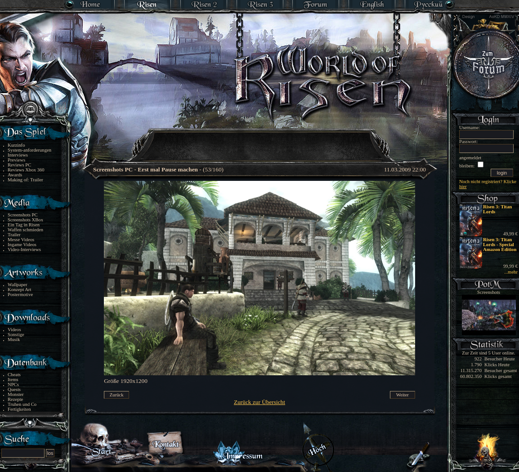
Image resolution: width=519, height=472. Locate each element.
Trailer (14, 234)
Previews (16, 159)
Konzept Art (19, 289)
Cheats (14, 374)
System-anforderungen (29, 150)
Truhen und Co (22, 404)
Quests (14, 389)
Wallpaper (17, 284)
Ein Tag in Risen (24, 224)
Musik (14, 339)
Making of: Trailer (25, 179)
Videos (14, 329)
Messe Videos (21, 239)
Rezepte (15, 399)
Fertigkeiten (19, 409)
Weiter (402, 394)
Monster (16, 394)
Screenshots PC (23, 214)
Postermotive (20, 294)
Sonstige (16, 334)
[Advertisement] (260, 139)
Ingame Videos (22, 244)
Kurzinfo (16, 145)
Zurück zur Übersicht (259, 402)
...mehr (511, 272)
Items (13, 379)
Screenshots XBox (25, 219)
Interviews (18, 155)
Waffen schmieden (25, 229)
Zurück (117, 394)
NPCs (13, 384)
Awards (15, 174)
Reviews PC (19, 164)
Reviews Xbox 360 (26, 169)
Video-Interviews (24, 249)
